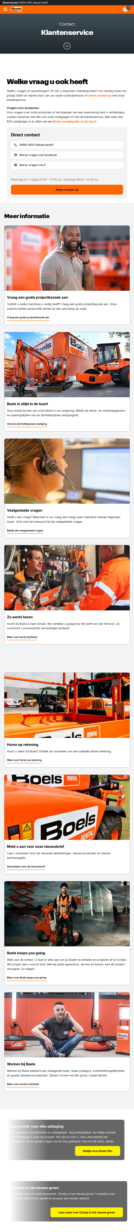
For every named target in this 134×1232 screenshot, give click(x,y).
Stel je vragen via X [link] (30, 165)
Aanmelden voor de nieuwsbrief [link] (26, 866)
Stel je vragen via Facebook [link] (35, 155)
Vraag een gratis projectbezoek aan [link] (28, 317)
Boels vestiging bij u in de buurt (74, 121)
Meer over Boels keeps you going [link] (26, 977)
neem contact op (99, 95)
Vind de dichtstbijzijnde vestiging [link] (27, 423)
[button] (28, 318)
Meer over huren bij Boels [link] (22, 636)
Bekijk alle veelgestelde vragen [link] (25, 530)
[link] (16, 9)
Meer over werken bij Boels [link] (23, 1084)
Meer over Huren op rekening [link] (24, 759)
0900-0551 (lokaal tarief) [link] (34, 2)
